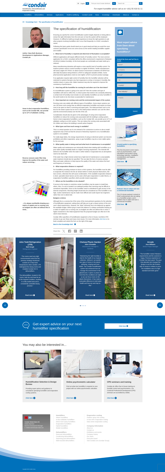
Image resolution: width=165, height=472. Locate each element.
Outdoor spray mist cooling (95, 417)
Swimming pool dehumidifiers (65, 438)
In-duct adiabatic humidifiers (65, 419)
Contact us (135, 15)
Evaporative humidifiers (63, 424)
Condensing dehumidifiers (64, 436)
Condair (35, 4)
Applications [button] (60, 15)
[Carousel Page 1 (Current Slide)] (80, 305)
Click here (122, 161)
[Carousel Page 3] (83, 305)
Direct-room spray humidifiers (65, 422)
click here (103, 219)
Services (50, 15)
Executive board (92, 438)
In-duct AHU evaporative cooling (97, 419)
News (97, 15)
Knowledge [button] (105, 15)
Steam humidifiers (62, 417)
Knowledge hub (31, 22)
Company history (92, 434)
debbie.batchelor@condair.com (35, 427)
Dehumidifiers (39, 15)
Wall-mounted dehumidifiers (65, 440)
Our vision (90, 436)
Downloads (116, 15)
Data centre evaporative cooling (97, 422)
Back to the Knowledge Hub (64, 224)
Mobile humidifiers (62, 428)
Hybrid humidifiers (62, 426)
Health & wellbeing (73, 15)
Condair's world (87, 15)
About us (126, 15)
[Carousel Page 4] (85, 305)
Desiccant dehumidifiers (64, 434)
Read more (30, 295)
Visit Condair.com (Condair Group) (98, 440)
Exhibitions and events (94, 432)
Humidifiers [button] (27, 15)
